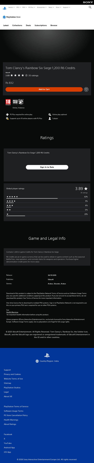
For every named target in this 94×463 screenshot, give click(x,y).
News (50, 7)
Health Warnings (12, 310)
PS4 (23, 7)
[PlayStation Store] (12, 14)
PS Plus (30, 7)
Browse (54, 23)
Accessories (41, 7)
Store (57, 7)
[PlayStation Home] (4, 7)
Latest (6, 23)
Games (10, 7)
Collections (17, 23)
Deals (28, 23)
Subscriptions (41, 23)
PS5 (17, 7)
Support (65, 7)
